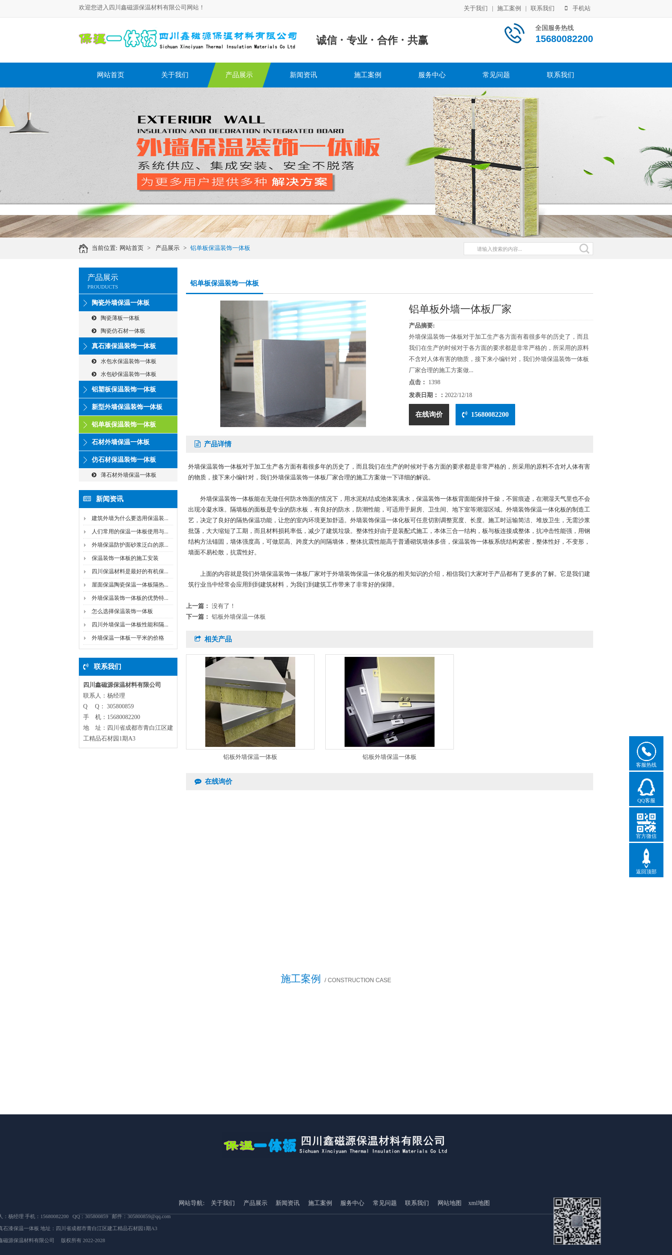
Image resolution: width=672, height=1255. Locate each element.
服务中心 (432, 74)
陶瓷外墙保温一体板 (121, 302)
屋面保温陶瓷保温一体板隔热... (130, 584)
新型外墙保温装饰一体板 (127, 406)
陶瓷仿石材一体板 (118, 331)
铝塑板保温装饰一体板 (124, 389)
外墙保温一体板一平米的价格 (128, 638)
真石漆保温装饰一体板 (124, 346)
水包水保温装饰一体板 (124, 361)
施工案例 (509, 7)
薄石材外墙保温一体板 (124, 475)
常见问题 (496, 74)
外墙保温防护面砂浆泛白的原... (130, 545)
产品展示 (239, 74)
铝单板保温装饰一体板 (231, 248)
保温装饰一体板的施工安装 (125, 558)
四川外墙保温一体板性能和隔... (130, 624)
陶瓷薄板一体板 (116, 318)
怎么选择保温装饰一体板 (122, 611)
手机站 (578, 7)
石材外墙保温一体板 (121, 442)
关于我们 (476, 7)
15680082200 (485, 414)
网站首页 (110, 74)
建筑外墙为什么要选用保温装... (130, 518)
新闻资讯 (303, 74)
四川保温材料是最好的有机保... (130, 571)
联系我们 (543, 7)
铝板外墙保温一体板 (239, 617)
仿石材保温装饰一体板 (124, 459)
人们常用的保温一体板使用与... (130, 531)
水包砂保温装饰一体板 (124, 374)
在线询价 (429, 414)
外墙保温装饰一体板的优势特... (130, 598)
